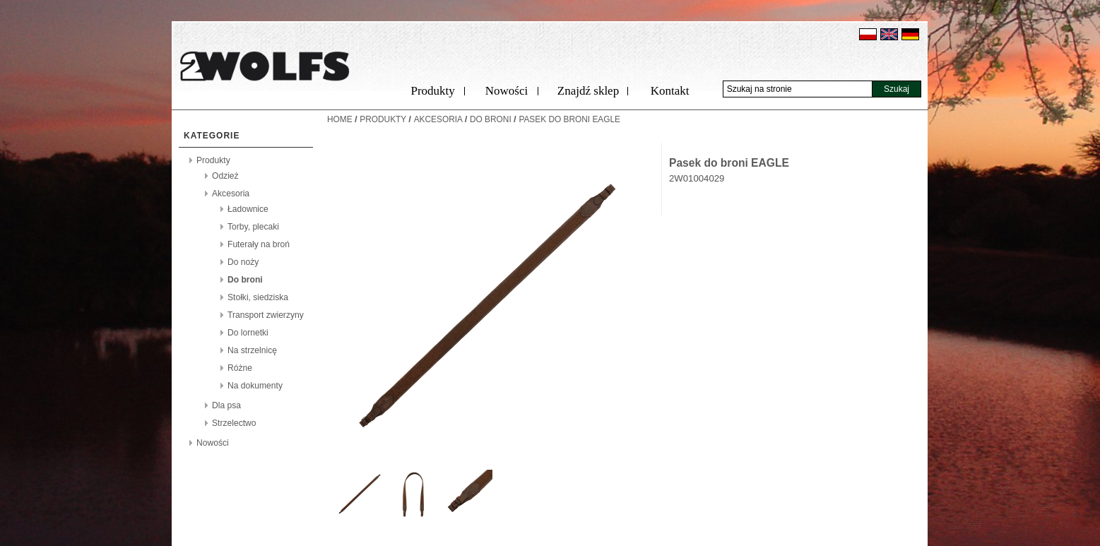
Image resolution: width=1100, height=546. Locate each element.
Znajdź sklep (588, 90)
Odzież (225, 176)
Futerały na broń (258, 244)
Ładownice (247, 209)
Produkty (432, 90)
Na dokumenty (255, 386)
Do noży (243, 262)
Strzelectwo (234, 423)
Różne (239, 368)
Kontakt (670, 90)
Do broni (245, 280)
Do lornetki (247, 333)
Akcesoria (230, 193)
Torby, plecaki (253, 227)
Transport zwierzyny (265, 315)
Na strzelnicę (252, 350)
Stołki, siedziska (257, 297)
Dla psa (226, 405)
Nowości (506, 90)
